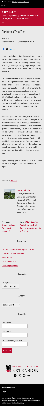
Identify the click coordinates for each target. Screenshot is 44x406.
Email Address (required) (12, 341)
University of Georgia (11, 400)
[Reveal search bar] (4, 6)
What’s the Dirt (9, 12)
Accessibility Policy (18, 403)
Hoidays (14, 180)
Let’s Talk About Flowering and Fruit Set (18, 249)
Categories (6, 282)
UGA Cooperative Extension (20, 2)
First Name (6, 323)
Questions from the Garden (13, 253)
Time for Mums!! (9, 261)
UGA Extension (6, 398)
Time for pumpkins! (10, 266)
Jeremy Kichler (23, 190)
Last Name (6, 332)
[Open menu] (3, 22)
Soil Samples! (7, 257)
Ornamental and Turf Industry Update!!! (8, 228)
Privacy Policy (6, 403)
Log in (4, 392)
